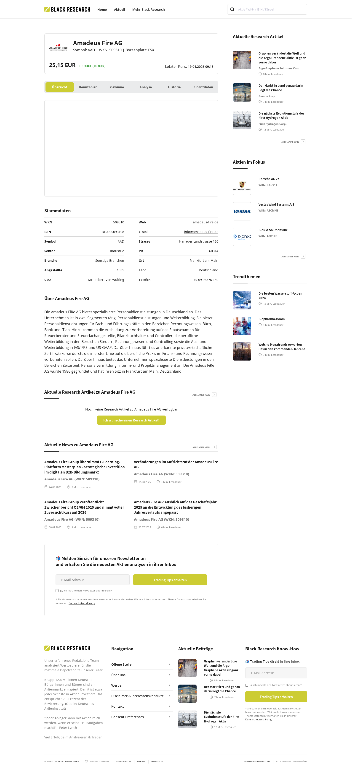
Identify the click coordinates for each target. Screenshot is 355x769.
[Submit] (232, 9)
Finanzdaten (203, 87)
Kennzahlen (88, 87)
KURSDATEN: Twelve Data (257, 761)
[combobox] (267, 9)
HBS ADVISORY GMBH (68, 761)
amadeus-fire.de (205, 222)
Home (102, 9)
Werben (141, 761)
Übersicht (59, 87)
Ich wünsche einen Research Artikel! (131, 420)
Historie (174, 87)
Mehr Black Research (148, 9)
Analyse (145, 87)
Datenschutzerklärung (82, 603)
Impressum (157, 761)
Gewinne (117, 87)
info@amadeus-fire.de (201, 232)
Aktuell (119, 9)
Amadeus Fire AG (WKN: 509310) (71, 479)
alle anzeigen (201, 394)
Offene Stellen (123, 761)
